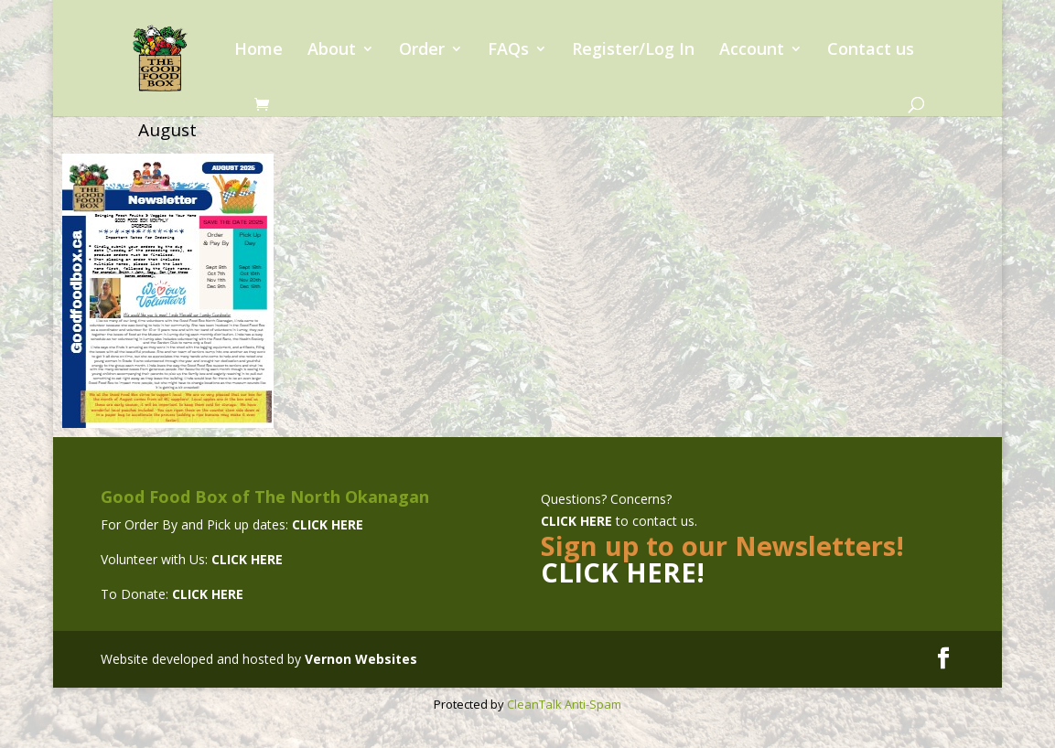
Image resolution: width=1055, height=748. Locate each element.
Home (258, 50)
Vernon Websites (361, 659)
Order (422, 50)
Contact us (870, 50)
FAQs (508, 50)
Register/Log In (633, 50)
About (331, 50)
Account (751, 50)
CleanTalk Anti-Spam (564, 704)
